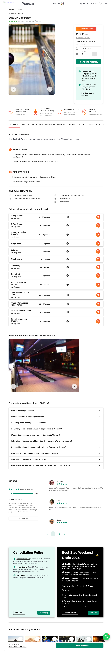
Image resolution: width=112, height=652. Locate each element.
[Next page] (64, 533)
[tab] (14, 125)
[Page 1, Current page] (53, 533)
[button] (77, 48)
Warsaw (11, 9)
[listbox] (29, 197)
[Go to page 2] (59, 533)
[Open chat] (106, 636)
